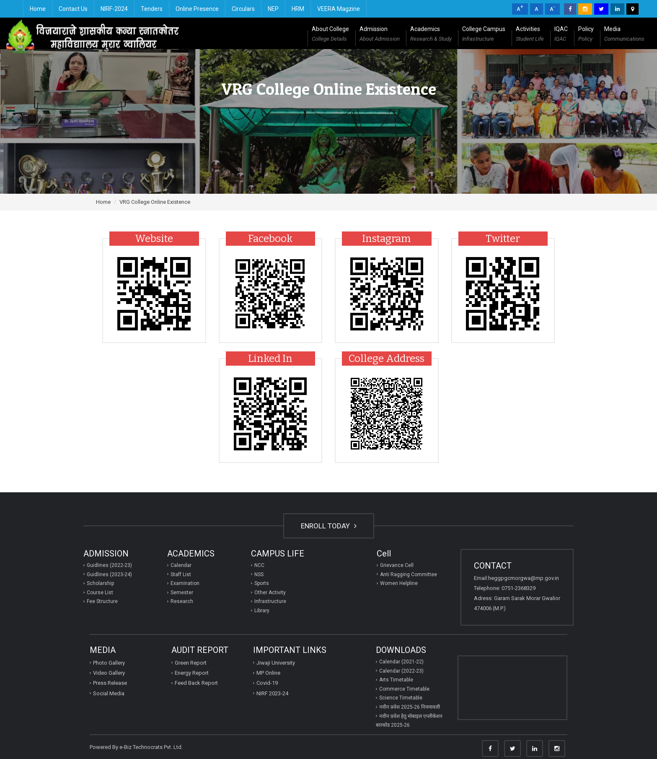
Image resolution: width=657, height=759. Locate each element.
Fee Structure (102, 601)
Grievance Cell (397, 565)
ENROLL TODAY (329, 526)
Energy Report (192, 673)
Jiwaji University (275, 663)
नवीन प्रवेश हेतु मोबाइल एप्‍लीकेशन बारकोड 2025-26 (409, 720)
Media (624, 35)
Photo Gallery (109, 663)
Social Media (108, 693)
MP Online (268, 673)
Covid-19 (267, 683)
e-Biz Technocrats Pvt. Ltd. (151, 747)
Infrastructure (270, 601)
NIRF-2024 (114, 8)
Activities (530, 35)
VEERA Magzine (338, 8)
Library (261, 610)
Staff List (181, 574)
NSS (259, 574)
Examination (185, 583)
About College (330, 35)
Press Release (110, 683)
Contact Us (73, 8)
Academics (431, 35)
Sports (261, 583)
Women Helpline (399, 583)
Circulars (243, 8)
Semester (182, 592)
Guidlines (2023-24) (109, 574)
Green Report (191, 663)
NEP (273, 8)
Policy (586, 35)
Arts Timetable (396, 680)
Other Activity (270, 592)
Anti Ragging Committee (408, 574)
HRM (298, 8)
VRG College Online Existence (154, 202)
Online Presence (197, 8)
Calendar (181, 565)
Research (182, 601)
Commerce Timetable (404, 689)
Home (38, 8)
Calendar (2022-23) (401, 671)
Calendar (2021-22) (401, 662)
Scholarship (100, 583)
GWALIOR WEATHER (512, 687)
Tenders (152, 8)
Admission (380, 35)
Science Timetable (400, 698)
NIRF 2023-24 (272, 693)
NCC (259, 565)
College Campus (483, 35)
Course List (100, 592)
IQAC (561, 35)
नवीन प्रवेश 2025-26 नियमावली (409, 707)
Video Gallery (109, 673)
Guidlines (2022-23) (109, 565)
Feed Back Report (196, 683)
